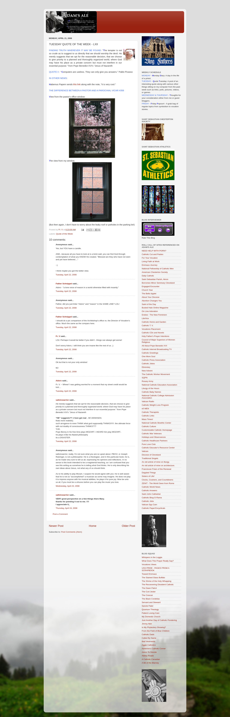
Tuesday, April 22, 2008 (66, 275)
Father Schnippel (64, 283)
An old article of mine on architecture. (158, 465)
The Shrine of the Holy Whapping (156, 581)
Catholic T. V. (147, 325)
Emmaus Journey (149, 265)
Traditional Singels (150, 458)
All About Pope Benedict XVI (154, 346)
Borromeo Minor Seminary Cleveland (158, 283)
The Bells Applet (149, 293)
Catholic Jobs (148, 501)
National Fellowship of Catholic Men (158, 268)
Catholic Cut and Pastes (152, 254)
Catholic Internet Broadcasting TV (157, 349)
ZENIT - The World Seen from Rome (158, 483)
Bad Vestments (148, 641)
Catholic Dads (148, 634)
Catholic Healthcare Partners (154, 441)
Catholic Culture (149, 426)
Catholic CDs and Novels (153, 333)
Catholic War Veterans (152, 433)
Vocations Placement (151, 329)
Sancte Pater (147, 606)
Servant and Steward (151, 602)
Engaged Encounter (150, 286)
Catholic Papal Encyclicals (153, 508)
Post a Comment (60, 514)
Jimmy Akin (147, 624)
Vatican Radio (148, 401)
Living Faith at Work (150, 261)
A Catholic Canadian (151, 659)
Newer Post (56, 525)
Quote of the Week (64, 234)
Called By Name (149, 638)
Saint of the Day (149, 304)
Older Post (128, 525)
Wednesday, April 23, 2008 (67, 486)
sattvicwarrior (62, 400)
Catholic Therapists (150, 412)
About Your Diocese (150, 297)
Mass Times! (147, 419)
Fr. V (58, 336)
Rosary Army (147, 381)
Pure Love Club (149, 444)
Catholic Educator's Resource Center (158, 448)
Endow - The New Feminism (154, 315)
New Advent (147, 371)
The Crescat (147, 595)
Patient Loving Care (150, 613)
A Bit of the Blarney (150, 663)
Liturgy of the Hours (150, 388)
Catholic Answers (149, 490)
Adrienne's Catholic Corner (154, 648)
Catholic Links (148, 416)
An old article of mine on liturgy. (156, 462)
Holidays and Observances (154, 437)
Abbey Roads (148, 656)
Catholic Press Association (153, 360)
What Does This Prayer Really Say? (158, 561)
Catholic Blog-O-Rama (152, 497)
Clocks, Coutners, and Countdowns (157, 480)
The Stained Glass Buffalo (153, 577)
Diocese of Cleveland (151, 455)
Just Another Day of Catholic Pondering (159, 620)
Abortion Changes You (152, 301)
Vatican (145, 451)
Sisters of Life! (148, 476)
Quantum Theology (150, 609)
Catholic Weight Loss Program (155, 405)
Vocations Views (149, 564)
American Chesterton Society (155, 272)
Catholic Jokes (148, 363)
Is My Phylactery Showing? (154, 627)
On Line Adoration (150, 311)
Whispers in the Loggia (152, 557)
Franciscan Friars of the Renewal (156, 469)
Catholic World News (151, 487)
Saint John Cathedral (151, 494)
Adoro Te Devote (149, 652)
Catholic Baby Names (151, 392)
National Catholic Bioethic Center (156, 423)
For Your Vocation (150, 258)
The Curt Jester (149, 592)
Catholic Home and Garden (154, 322)
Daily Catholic (148, 276)
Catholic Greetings (150, 353)
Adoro (59, 381)
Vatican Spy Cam (149, 504)
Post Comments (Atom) (71, 532)
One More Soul (148, 356)
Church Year (147, 290)
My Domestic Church (151, 617)
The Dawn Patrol (149, 588)
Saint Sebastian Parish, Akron (155, 279)
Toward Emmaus (149, 574)
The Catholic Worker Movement (156, 374)
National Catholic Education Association (159, 385)
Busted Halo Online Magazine (155, 308)
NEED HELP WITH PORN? (154, 251)
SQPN (144, 378)
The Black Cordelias (151, 599)
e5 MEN (145, 408)
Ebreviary (146, 367)
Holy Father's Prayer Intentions (155, 336)
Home (92, 525)
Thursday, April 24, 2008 (66, 508)
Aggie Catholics (149, 645)
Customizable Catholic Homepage (157, 430)
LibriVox (145, 318)
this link (77, 84)
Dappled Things (149, 473)
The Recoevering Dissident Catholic (158, 584)
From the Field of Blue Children (156, 631)
